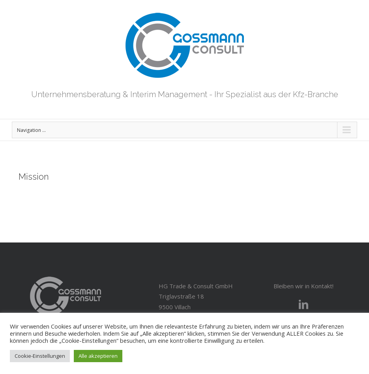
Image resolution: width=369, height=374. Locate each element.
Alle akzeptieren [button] (98, 355)
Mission (34, 176)
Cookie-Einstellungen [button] (40, 355)
